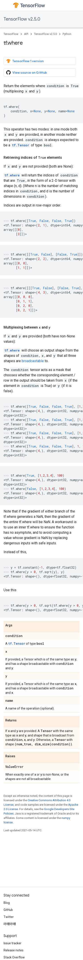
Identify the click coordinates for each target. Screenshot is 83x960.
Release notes (13, 950)
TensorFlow (11, 34)
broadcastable (33, 361)
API (26, 34)
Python (67, 34)
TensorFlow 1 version (25, 61)
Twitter (9, 917)
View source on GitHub (26, 72)
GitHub (8, 910)
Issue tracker (12, 943)
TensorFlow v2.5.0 (22, 19)
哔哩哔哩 (10, 924)
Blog (7, 903)
